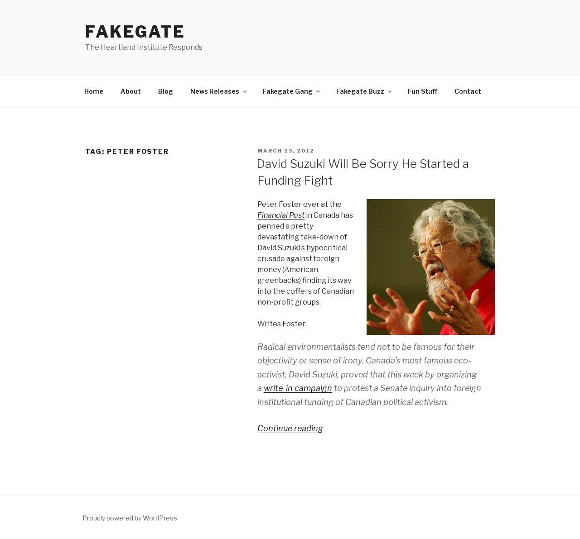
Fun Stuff (422, 91)
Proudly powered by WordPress (129, 518)
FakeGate (135, 32)
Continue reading (290, 428)
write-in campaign (298, 388)
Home (93, 91)
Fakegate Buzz (364, 91)
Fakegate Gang (292, 91)
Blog (165, 91)
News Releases (219, 91)
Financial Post (280, 215)
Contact (467, 91)
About (131, 91)
